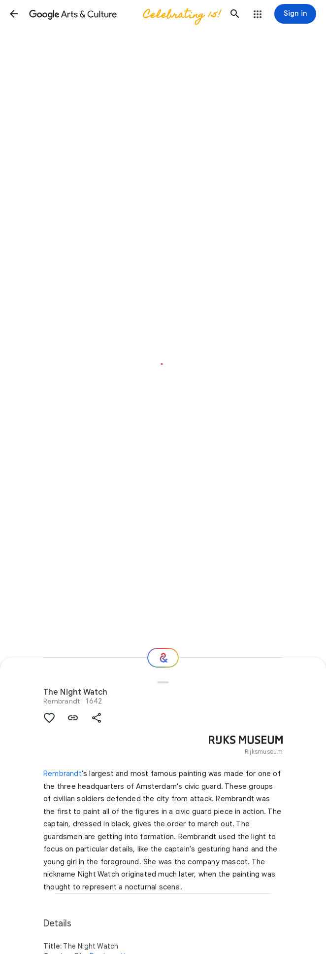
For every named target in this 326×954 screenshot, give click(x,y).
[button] (14, 14)
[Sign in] (295, 14)
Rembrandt (61, 701)
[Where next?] (163, 658)
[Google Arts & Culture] (124, 14)
